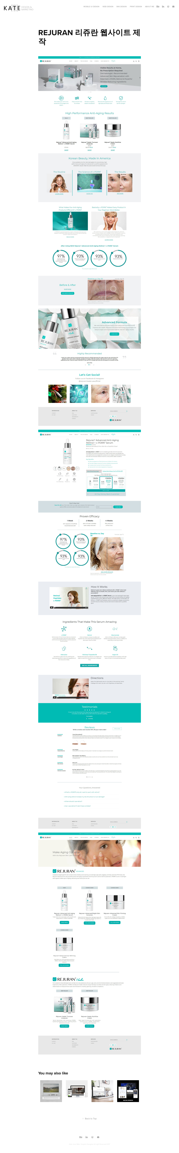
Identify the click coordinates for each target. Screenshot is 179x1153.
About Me (149, 6)
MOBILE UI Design (91, 6)
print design (136, 6)
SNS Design (121, 6)
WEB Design (108, 6)
